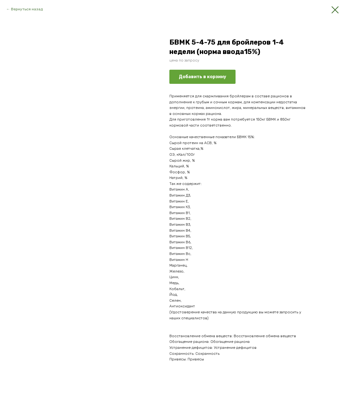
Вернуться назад (27, 9)
